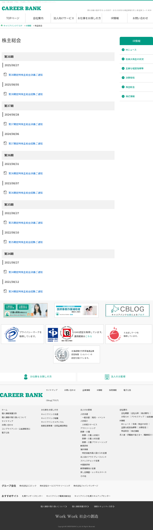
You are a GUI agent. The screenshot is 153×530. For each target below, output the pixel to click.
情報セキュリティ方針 (103, 505)
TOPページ (12, 18)
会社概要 (125, 412)
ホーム (4, 409)
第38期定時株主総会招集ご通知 (26, 94)
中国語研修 (85, 464)
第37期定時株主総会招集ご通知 (26, 143)
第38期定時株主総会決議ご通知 (26, 74)
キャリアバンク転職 (49, 417)
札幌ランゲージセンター (32, 495)
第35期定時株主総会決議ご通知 (26, 222)
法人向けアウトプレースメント (93, 456)
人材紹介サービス (89, 424)
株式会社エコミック (27, 485)
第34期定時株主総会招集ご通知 (26, 291)
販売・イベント (98, 417)
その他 (83, 475)
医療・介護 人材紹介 (91, 434)
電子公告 (127, 389)
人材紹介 (84, 420)
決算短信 (130, 77)
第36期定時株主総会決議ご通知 (26, 173)
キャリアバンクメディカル (52, 421)
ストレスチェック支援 (89, 460)
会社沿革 (135, 412)
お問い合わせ (140, 18)
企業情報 (86, 389)
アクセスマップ (137, 416)
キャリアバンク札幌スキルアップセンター (92, 495)
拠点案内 (145, 412)
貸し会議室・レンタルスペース (93, 471)
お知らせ (125, 416)
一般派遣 (86, 417)
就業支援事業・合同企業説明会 (54, 425)
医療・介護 (85, 431)
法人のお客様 (118, 376)
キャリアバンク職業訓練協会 (58, 495)
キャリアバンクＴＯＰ (12, 25)
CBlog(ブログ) (52, 400)
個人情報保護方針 (9, 413)
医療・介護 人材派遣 (91, 438)
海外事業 (84, 449)
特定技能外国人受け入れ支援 (94, 452)
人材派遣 (84, 413)
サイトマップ (51, 389)
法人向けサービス (63, 18)
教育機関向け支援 (87, 468)
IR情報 (115, 18)
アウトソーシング (87, 427)
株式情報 (130, 96)
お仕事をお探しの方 (89, 18)
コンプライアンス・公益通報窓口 (16, 428)
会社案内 (38, 18)
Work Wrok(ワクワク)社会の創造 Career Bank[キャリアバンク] (32, 9)
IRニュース (131, 49)
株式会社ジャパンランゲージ (85, 485)
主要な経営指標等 (135, 68)
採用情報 (113, 389)
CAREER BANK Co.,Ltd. (73, 526)
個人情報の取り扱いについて (14, 416)
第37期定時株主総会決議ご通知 (26, 124)
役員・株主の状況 (140, 423)
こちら (88, 335)
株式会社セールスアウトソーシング (55, 485)
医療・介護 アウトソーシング (94, 441)
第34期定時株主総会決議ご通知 (26, 272)
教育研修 (84, 445)
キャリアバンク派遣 (49, 413)
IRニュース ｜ (127, 423)
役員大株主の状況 (135, 59)
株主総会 (130, 87)
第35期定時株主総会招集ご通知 (26, 242)
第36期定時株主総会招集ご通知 (26, 192)
